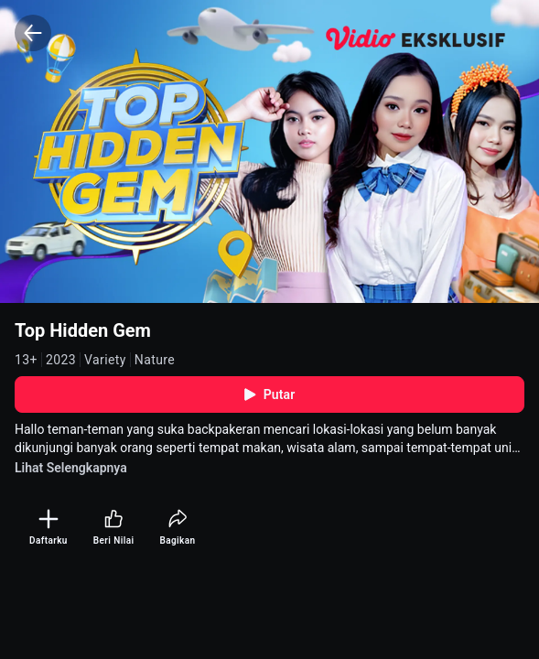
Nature (155, 359)
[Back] (33, 33)
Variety (105, 359)
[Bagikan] (177, 527)
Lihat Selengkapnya (71, 467)
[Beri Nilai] (114, 527)
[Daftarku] (48, 527)
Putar (270, 394)
